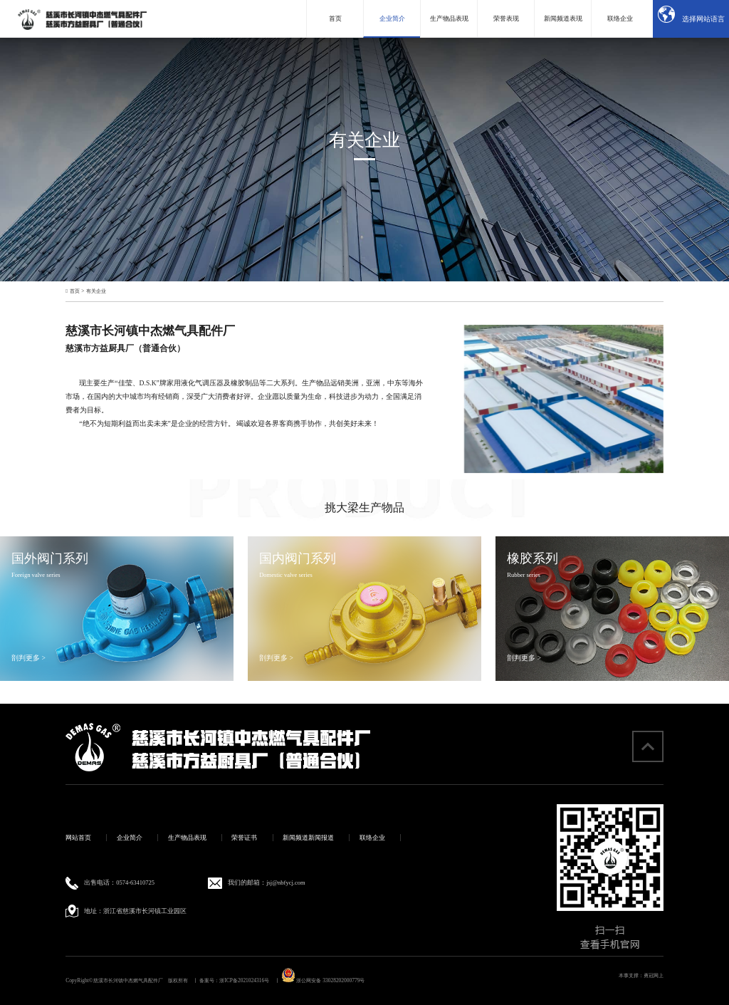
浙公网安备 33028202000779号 (323, 980)
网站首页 (78, 837)
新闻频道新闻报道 (308, 837)
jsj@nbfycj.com (285, 882)
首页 (75, 290)
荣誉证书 (244, 837)
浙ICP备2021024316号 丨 (249, 980)
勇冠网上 (654, 975)
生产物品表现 (187, 837)
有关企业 (96, 290)
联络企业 (372, 837)
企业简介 (129, 837)
